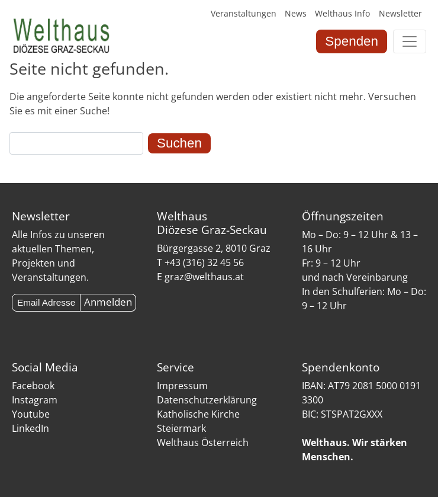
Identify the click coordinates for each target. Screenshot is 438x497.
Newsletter (400, 13)
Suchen (179, 143)
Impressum (182, 385)
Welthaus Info (342, 13)
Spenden (351, 41)
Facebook (33, 385)
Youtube (31, 414)
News (296, 13)
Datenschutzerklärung (207, 399)
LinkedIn (30, 428)
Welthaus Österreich (203, 442)
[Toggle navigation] (409, 41)
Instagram (34, 399)
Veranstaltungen (243, 13)
